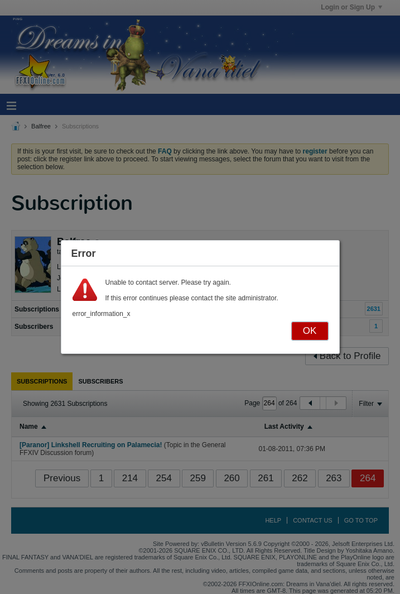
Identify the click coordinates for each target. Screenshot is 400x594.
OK (310, 330)
